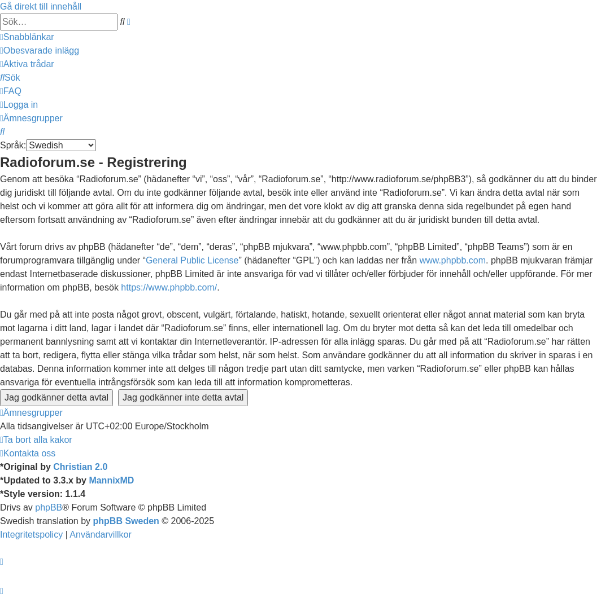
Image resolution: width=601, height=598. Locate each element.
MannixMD (111, 480)
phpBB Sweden (126, 521)
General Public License (192, 260)
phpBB (48, 507)
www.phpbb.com (453, 260)
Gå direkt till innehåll (40, 6)
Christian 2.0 (80, 467)
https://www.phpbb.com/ (169, 287)
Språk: (13, 145)
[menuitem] (39, 50)
